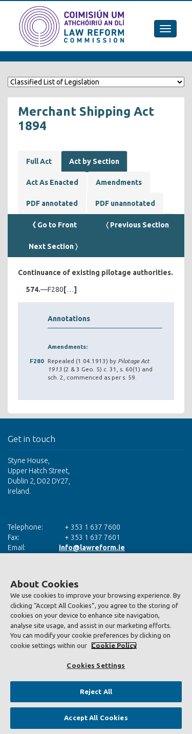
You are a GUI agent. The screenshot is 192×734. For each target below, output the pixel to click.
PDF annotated (52, 203)
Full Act (39, 161)
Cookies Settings (96, 665)
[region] (96, 643)
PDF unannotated (125, 203)
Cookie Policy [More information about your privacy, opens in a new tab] (114, 645)
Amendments (119, 182)
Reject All (96, 691)
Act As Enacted (52, 182)
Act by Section (94, 161)
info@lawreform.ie (92, 547)
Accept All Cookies (95, 717)
